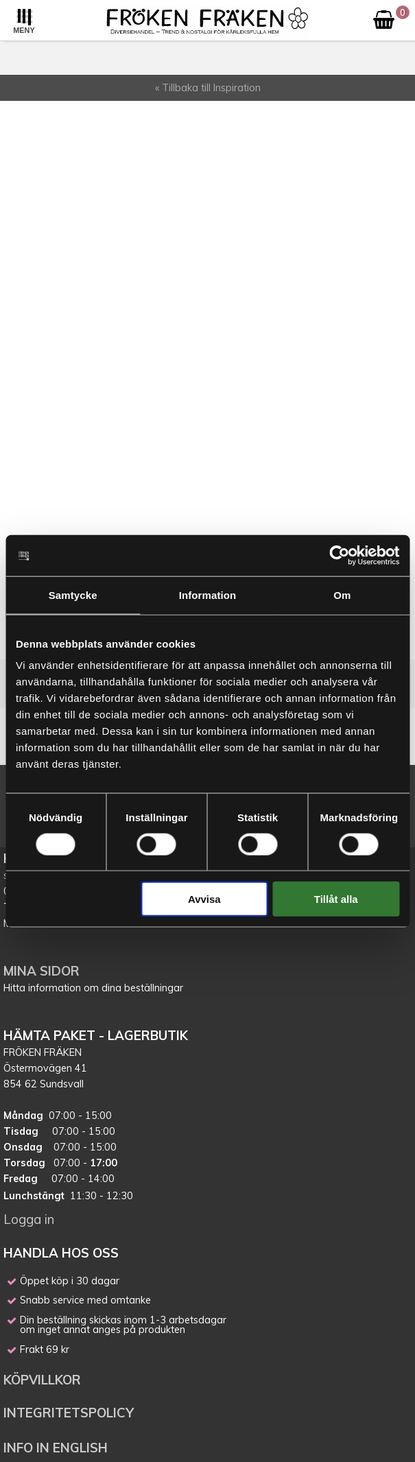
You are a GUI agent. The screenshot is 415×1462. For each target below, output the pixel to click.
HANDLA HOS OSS (61, 1253)
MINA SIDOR (41, 971)
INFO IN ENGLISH (55, 1447)
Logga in (28, 1219)
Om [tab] (342, 594)
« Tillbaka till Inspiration (208, 88)
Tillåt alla (336, 899)
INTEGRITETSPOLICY (68, 1412)
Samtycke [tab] (73, 594)
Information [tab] (208, 594)
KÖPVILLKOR (43, 1379)
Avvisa (204, 899)
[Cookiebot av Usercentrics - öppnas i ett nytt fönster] (339, 555)
